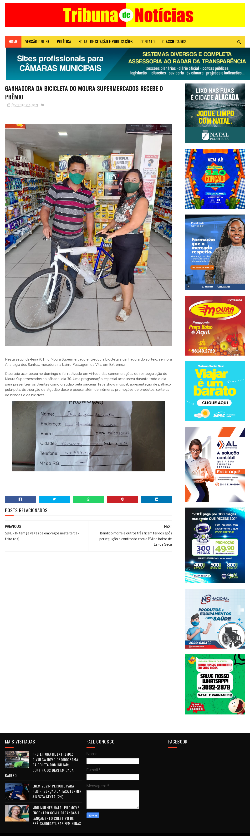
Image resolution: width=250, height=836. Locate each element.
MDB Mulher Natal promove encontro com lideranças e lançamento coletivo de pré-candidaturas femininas (56, 815)
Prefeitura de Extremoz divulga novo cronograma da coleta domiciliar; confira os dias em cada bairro (41, 764)
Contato (147, 41)
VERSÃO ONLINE (37, 41)
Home (13, 41)
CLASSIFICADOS (174, 41)
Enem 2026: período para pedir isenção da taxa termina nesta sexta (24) (57, 791)
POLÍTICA (64, 41)
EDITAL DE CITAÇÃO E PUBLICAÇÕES (106, 41)
